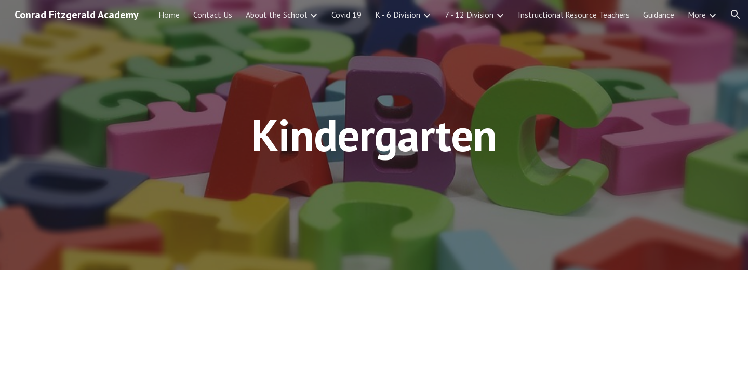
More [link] (697, 14)
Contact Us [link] (212, 14)
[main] (374, 135)
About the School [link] (276, 14)
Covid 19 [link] (346, 14)
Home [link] (169, 14)
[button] (735, 14)
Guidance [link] (658, 14)
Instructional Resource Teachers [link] (574, 14)
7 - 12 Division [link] (469, 14)
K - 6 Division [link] (397, 14)
